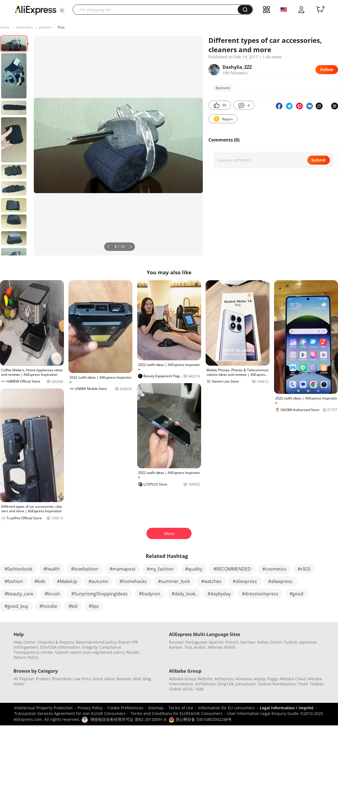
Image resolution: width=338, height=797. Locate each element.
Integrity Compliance (101, 647)
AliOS (188, 689)
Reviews (124, 678)
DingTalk (225, 683)
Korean (176, 647)
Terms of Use (180, 707)
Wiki (137, 678)
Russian (176, 642)
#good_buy (16, 606)
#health (51, 569)
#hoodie (48, 606)
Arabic (200, 647)
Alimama (243, 678)
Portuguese (196, 642)
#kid (72, 606)
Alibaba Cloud (292, 678)
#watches (211, 581)
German (247, 642)
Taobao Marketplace (276, 683)
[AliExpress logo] (35, 10)
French (232, 642)
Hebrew (215, 647)
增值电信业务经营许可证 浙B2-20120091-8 (128, 719)
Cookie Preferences (125, 707)
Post (61, 27)
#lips (94, 606)
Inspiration (24, 27)
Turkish (291, 642)
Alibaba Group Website (191, 678)
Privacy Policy (90, 707)
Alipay (259, 678)
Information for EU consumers (226, 707)
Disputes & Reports (56, 642)
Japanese (308, 642)
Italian (263, 642)
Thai (188, 647)
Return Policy (26, 657)
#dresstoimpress (260, 594)
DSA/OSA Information (60, 647)
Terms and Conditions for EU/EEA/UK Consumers (176, 713)
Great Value (104, 678)
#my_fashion (160, 569)
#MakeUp (67, 581)
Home (5, 27)
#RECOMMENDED (232, 569)
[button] (62, 10)
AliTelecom (205, 683)
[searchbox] (157, 9)
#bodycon (149, 594)
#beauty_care (19, 594)
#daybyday (219, 594)
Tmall (302, 683)
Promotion (62, 678)
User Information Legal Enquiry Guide (263, 713)
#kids (40, 581)
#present (222, 87)
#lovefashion (84, 569)
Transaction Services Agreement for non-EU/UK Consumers (70, 713)
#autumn (98, 581)
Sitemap (156, 707)
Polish (229, 647)
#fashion (14, 581)
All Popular (24, 678)
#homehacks (133, 581)
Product (43, 678)
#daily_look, (184, 594)
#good (296, 594)
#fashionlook (18, 569)
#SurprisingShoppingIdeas (99, 594)
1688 (199, 689)
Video (19, 683)
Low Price (82, 678)
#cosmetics (274, 569)
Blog (147, 678)
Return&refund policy (96, 642)
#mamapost (122, 569)
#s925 (304, 569)
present (45, 27)
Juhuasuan (245, 683)
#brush (52, 594)
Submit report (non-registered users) (89, 652)
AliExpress (224, 678)
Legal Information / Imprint (286, 707)
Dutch (276, 642)
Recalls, (133, 652)
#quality (193, 569)
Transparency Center (33, 652)
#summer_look (174, 581)
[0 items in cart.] (319, 9)
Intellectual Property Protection (43, 707)
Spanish (216, 642)
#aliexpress (245, 581)
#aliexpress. (280, 581)
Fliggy (272, 678)
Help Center (25, 642)
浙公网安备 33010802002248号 (200, 719)
